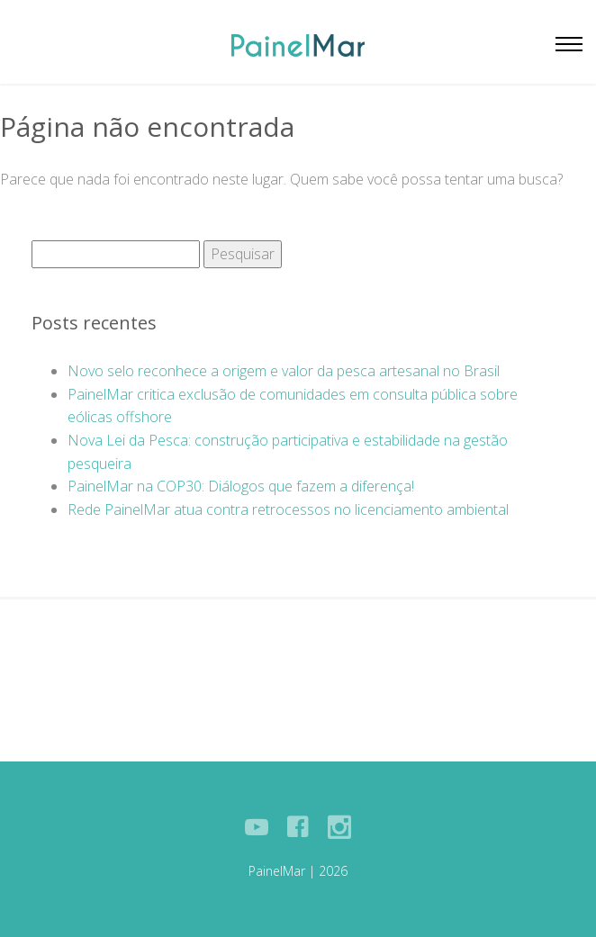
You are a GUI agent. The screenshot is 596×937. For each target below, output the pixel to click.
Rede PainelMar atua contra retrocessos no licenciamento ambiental (288, 509)
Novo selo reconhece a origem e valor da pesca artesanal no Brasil (284, 371)
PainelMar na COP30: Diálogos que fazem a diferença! (241, 486)
